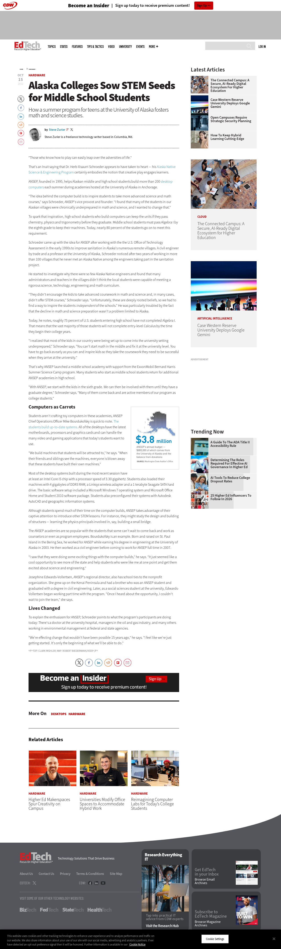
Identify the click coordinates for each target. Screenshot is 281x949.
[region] (140, 939)
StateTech (73, 910)
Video (111, 46)
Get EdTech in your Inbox (207, 872)
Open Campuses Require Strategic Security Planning (231, 119)
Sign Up (202, 6)
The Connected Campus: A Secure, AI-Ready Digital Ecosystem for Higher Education (230, 85)
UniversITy (125, 46)
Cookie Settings (215, 939)
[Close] (274, 939)
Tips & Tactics (95, 46)
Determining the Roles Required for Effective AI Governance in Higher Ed (229, 463)
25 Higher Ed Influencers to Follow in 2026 (231, 497)
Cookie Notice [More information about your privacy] (137, 944)
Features (77, 46)
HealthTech (100, 910)
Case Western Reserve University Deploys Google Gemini (230, 103)
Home (21, 69)
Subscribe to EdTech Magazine (211, 914)
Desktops (58, 714)
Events (140, 46)
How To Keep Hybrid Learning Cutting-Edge (227, 137)
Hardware (32, 69)
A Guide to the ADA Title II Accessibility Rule (230, 444)
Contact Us (46, 873)
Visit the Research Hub (162, 926)
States (63, 46)
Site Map (116, 873)
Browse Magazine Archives (208, 923)
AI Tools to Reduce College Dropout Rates (230, 479)
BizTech (28, 910)
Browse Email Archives (205, 881)
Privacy (65, 873)
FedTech (49, 910)
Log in (262, 46)
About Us (26, 873)
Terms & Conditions (90, 873)
